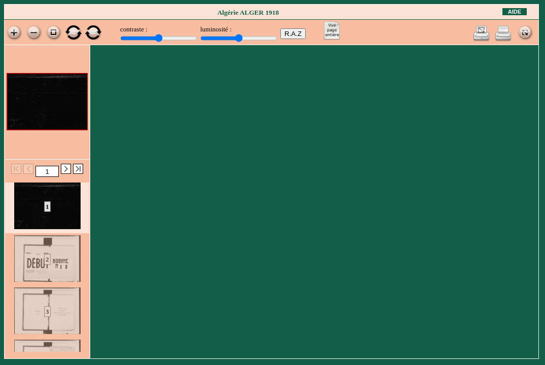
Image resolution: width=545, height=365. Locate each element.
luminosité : (216, 29)
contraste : (134, 29)
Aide (514, 12)
